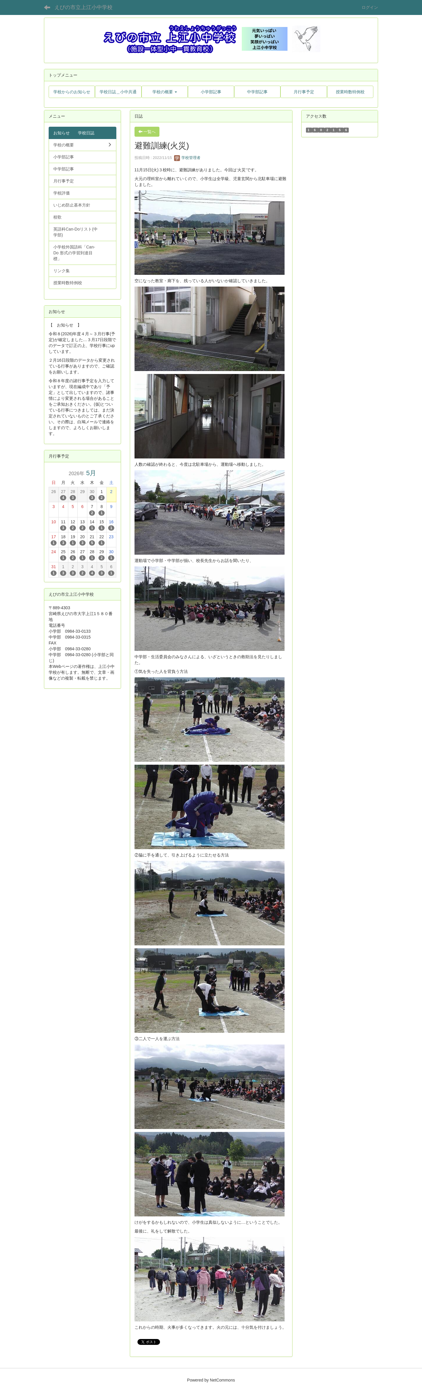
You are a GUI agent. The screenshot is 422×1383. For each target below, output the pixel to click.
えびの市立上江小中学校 (84, 7)
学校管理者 (187, 157)
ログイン (370, 7)
